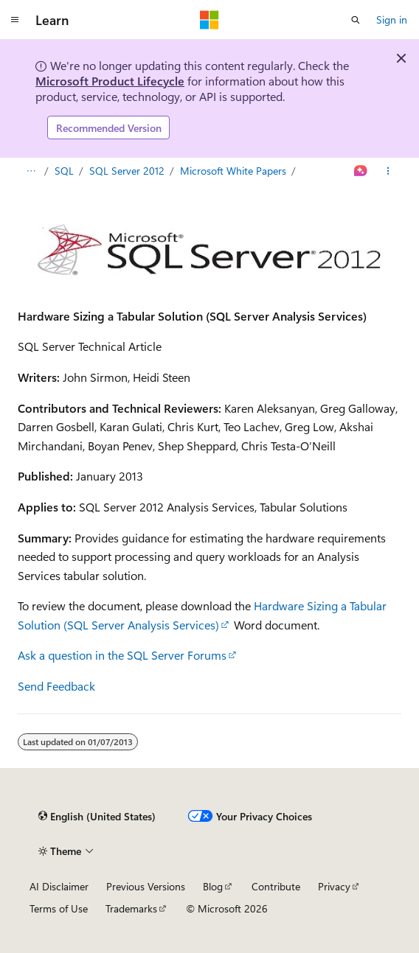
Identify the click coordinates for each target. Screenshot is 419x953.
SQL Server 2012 (127, 171)
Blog (213, 886)
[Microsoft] (209, 19)
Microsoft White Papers (233, 171)
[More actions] (388, 171)
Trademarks (131, 908)
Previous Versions (145, 886)
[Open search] (355, 20)
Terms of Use (59, 908)
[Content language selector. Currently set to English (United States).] (97, 816)
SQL (64, 171)
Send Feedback (56, 686)
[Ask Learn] (361, 171)
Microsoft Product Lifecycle (109, 80)
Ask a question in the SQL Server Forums (122, 655)
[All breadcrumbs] (31, 171)
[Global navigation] (15, 20)
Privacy (334, 886)
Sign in (391, 20)
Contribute (276, 886)
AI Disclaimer (59, 886)
